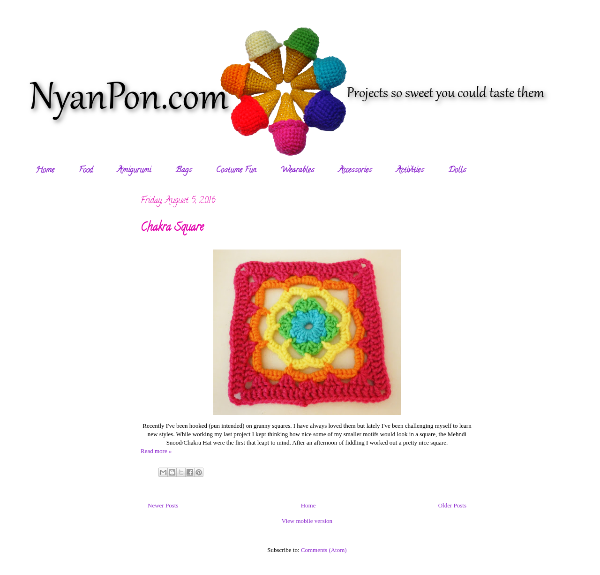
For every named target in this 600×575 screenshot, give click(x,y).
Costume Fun (236, 171)
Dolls (457, 171)
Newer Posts (163, 505)
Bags (183, 171)
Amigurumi (134, 171)
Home (45, 171)
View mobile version (307, 520)
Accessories (355, 171)
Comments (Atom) (324, 549)
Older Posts (452, 505)
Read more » (156, 450)
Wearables (297, 171)
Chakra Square (172, 228)
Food (86, 171)
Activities (410, 171)
